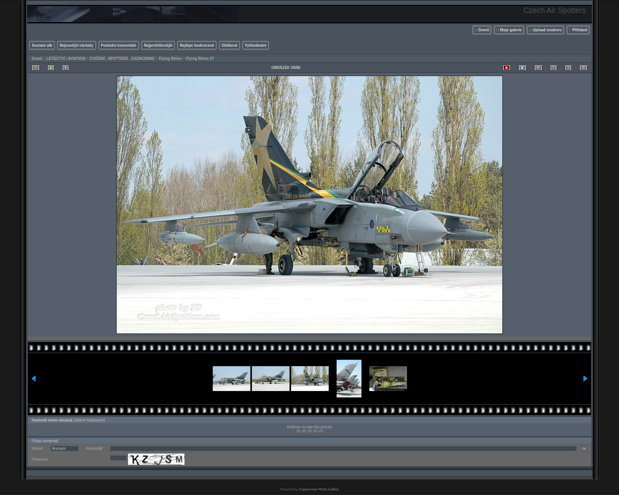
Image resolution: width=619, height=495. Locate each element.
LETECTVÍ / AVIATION (66, 59)
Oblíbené (229, 45)
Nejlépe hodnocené (197, 45)
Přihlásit (580, 30)
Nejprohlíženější (158, 45)
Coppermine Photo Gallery (319, 489)
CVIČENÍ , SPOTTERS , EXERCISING (122, 59)
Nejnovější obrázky (76, 45)
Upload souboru (547, 30)
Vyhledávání (256, 45)
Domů (484, 30)
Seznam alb (42, 45)
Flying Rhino (171, 59)
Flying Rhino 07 (200, 59)
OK (584, 449)
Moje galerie (511, 30)
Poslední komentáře (119, 45)
